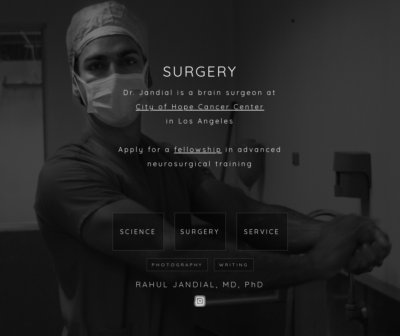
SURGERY (200, 232)
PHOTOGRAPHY (177, 265)
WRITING (234, 265)
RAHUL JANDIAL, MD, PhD (200, 284)
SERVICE (262, 232)
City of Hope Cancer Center (200, 106)
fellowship (198, 149)
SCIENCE (138, 232)
